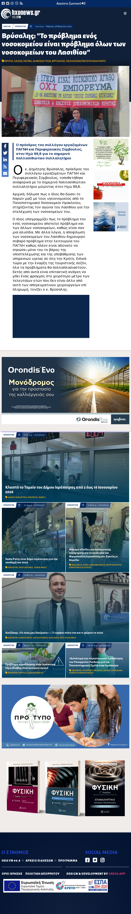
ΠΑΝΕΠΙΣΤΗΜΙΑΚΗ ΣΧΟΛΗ (81, 673)
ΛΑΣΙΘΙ (7, 26)
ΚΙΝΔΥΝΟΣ (77, 565)
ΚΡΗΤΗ (9, 61)
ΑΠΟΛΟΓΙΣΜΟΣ (40, 638)
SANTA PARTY (40, 567)
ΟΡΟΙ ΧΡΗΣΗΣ (12, 873)
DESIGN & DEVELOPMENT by (96, 873)
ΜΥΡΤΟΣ (22, 673)
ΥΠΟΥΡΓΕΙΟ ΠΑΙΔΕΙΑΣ (92, 670)
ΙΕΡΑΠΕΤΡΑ (20, 26)
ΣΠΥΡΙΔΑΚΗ (116, 670)
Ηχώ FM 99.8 (11, 860)
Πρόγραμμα (67, 860)
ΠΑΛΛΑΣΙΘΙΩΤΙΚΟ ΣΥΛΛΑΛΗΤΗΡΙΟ (86, 61)
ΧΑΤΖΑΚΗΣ (54, 638)
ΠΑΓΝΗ (27, 61)
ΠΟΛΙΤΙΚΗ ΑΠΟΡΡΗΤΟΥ (42, 873)
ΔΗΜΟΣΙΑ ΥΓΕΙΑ (42, 61)
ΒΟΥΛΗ (107, 670)
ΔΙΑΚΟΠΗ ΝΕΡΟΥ (35, 673)
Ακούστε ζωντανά (70, 3)
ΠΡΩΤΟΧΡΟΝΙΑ (26, 567)
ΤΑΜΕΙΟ (42, 497)
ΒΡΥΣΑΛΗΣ (58, 61)
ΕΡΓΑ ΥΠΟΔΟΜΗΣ (68, 638)
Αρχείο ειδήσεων (39, 860)
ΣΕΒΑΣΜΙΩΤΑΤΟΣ (97, 565)
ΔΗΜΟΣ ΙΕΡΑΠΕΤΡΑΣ (17, 497)
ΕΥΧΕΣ (86, 565)
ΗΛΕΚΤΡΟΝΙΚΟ (26, 638)
